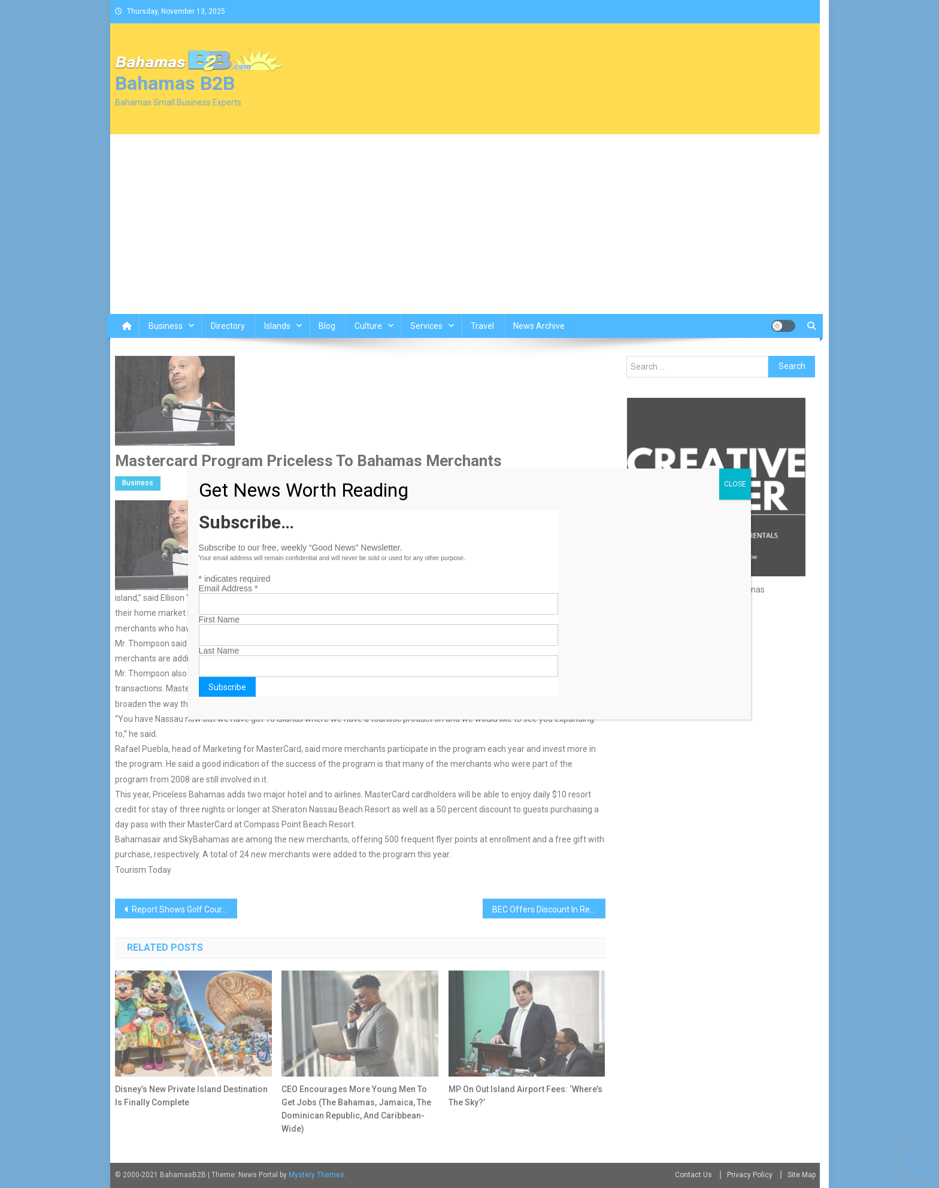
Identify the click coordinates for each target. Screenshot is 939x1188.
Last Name (219, 650)
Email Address (228, 588)
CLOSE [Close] (735, 484)
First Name (219, 619)
